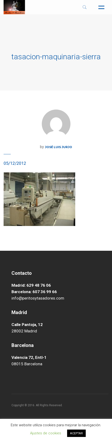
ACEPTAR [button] (76, 433)
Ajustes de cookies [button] (45, 433)
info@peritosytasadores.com (37, 298)
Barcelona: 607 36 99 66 (34, 291)
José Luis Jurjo (58, 147)
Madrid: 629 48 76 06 (31, 285)
